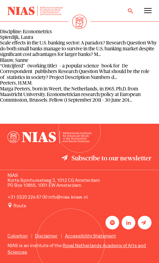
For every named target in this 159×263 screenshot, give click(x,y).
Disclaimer (46, 236)
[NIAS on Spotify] (112, 222)
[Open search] (130, 11)
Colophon (17, 236)
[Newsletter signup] (145, 222)
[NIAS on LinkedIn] (128, 222)
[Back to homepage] (35, 11)
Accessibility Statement (90, 236)
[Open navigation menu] (148, 11)
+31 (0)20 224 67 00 (27, 197)
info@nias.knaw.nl (68, 197)
